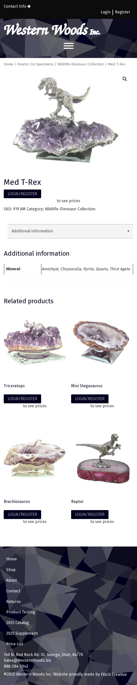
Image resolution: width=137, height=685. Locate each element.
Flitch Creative (113, 674)
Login (105, 12)
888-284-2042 (16, 666)
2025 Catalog (17, 622)
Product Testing (20, 612)
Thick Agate (120, 269)
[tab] (70, 231)
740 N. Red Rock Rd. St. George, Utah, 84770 (43, 654)
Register (122, 12)
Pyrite (88, 269)
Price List (14, 644)
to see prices (68, 200)
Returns (13, 601)
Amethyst (49, 269)
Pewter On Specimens (35, 64)
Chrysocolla (70, 269)
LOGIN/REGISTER (22, 194)
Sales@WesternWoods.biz (27, 660)
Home (8, 64)
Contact (13, 591)
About (11, 580)
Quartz (102, 269)
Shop (11, 569)
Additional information (32, 231)
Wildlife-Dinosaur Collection (80, 64)
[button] (124, 79)
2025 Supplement (22, 633)
